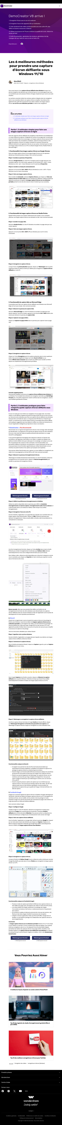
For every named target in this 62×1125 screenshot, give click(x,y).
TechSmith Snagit (15, 792)
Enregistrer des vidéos (20, 1063)
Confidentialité (21, 1115)
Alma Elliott (17, 81)
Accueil (11, 1063)
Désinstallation (38, 1118)
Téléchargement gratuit (20, 496)
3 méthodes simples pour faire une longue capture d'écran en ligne (31, 116)
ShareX (12, 618)
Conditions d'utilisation (50, 1115)
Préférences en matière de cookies (34, 1115)
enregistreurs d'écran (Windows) (36, 83)
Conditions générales (11, 1115)
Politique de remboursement (27, 1118)
